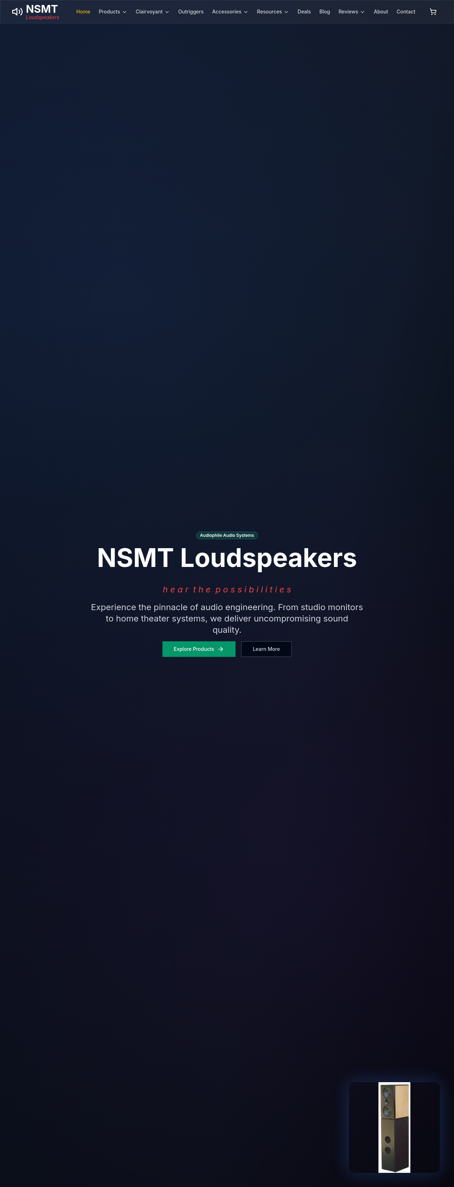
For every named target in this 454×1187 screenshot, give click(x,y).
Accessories (230, 11)
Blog (325, 11)
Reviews (351, 11)
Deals (304, 11)
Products (113, 11)
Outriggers (191, 11)
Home (83, 11)
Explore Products (199, 649)
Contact (406, 11)
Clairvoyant (153, 11)
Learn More (266, 649)
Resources (273, 11)
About (381, 11)
